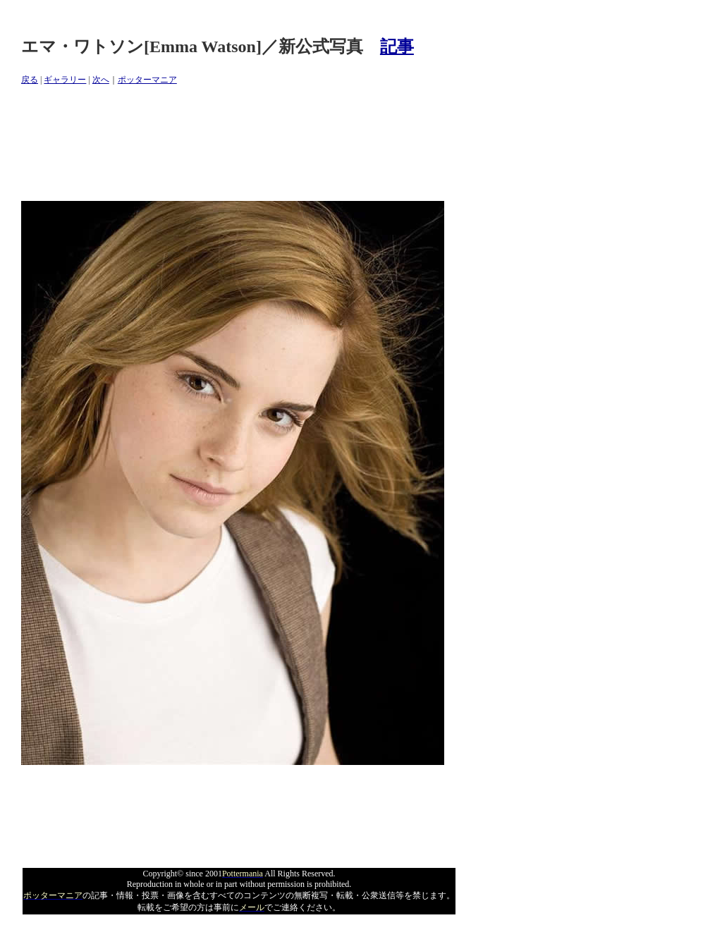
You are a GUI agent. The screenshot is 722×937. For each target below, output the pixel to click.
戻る (29, 80)
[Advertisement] (277, 144)
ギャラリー (65, 80)
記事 (397, 46)
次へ (100, 80)
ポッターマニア (147, 80)
